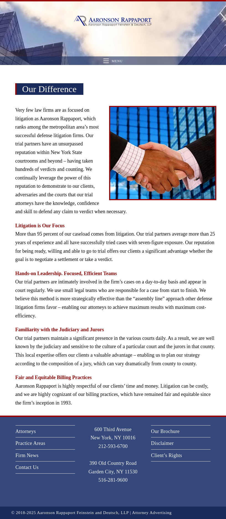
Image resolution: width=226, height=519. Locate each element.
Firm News (27, 455)
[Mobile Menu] (113, 61)
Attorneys (26, 431)
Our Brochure (165, 431)
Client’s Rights (166, 455)
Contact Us (27, 467)
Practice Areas (30, 443)
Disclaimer (162, 443)
